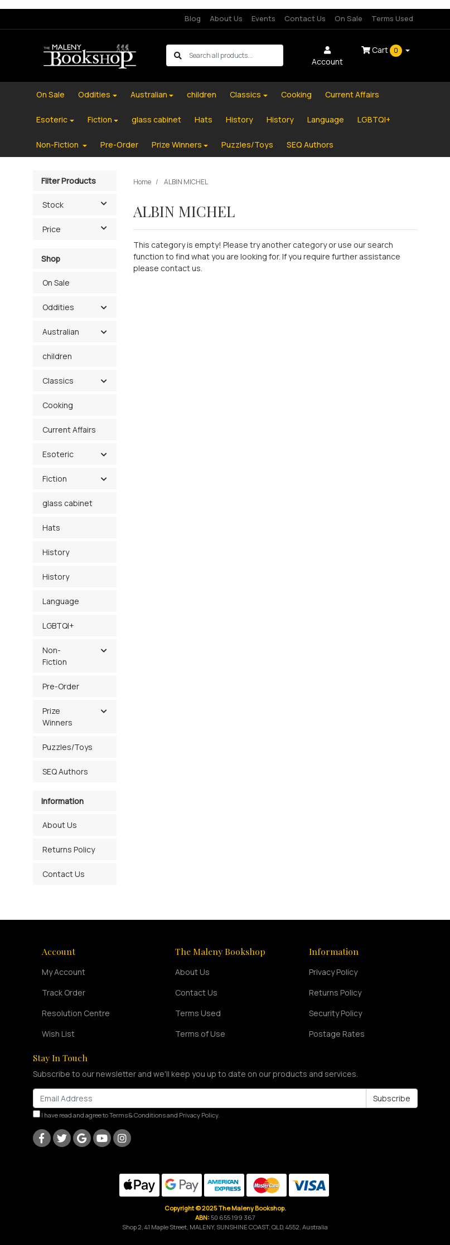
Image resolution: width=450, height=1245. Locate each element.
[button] (104, 307)
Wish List (58, 1033)
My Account (63, 972)
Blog (193, 18)
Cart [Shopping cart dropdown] (382, 51)
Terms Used (392, 18)
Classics (245, 94)
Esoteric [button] (58, 454)
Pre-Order (119, 144)
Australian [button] (60, 331)
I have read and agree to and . (126, 1114)
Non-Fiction (58, 144)
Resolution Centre (76, 1013)
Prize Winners (177, 144)
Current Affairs (352, 94)
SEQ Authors (310, 144)
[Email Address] (199, 1098)
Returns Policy (68, 849)
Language (325, 119)
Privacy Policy (333, 972)
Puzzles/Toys (247, 144)
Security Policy (335, 1013)
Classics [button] (58, 380)
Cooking (296, 94)
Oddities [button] (58, 307)
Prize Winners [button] (57, 716)
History (239, 119)
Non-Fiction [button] (54, 656)
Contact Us (305, 18)
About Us (226, 18)
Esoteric (51, 119)
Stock (79, 204)
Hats (203, 119)
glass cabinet (156, 119)
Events (263, 18)
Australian (148, 94)
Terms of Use (200, 1033)
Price (79, 228)
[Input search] (235, 55)
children (201, 94)
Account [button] (327, 56)
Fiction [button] (54, 478)
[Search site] (178, 55)
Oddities (94, 94)
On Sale (348, 18)
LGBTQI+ (373, 119)
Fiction (100, 119)
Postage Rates (337, 1033)
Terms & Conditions (137, 1115)
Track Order (63, 992)
